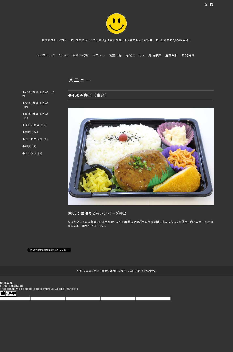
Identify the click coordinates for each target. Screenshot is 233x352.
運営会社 (171, 55)
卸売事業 (155, 55)
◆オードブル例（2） (35, 139)
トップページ (45, 55)
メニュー (98, 55)
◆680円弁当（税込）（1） (36, 116)
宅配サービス (135, 55)
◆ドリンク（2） (33, 153)
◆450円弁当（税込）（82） (38, 94)
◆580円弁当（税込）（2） (36, 105)
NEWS (64, 55)
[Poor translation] (11, 293)
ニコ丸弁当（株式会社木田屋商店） (107, 270)
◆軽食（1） (30, 146)
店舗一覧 (115, 55)
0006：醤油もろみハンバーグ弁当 (97, 213)
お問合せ (188, 55)
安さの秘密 (80, 55)
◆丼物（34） (31, 132)
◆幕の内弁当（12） (35, 125)
